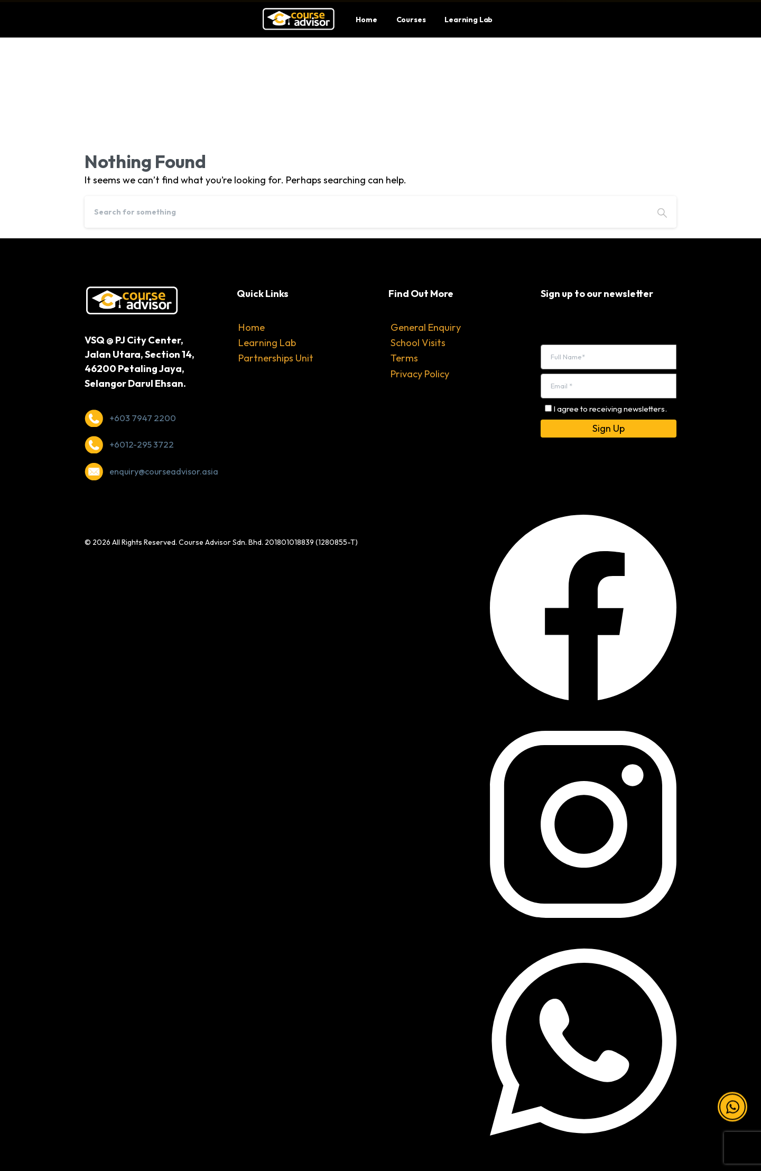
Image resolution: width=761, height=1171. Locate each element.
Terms (404, 358)
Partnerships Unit (275, 358)
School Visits (418, 343)
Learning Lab (267, 343)
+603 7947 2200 (142, 418)
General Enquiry (426, 327)
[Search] (366, 212)
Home (251, 327)
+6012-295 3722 (141, 444)
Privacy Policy (420, 374)
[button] (732, 1109)
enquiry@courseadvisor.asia (163, 471)
